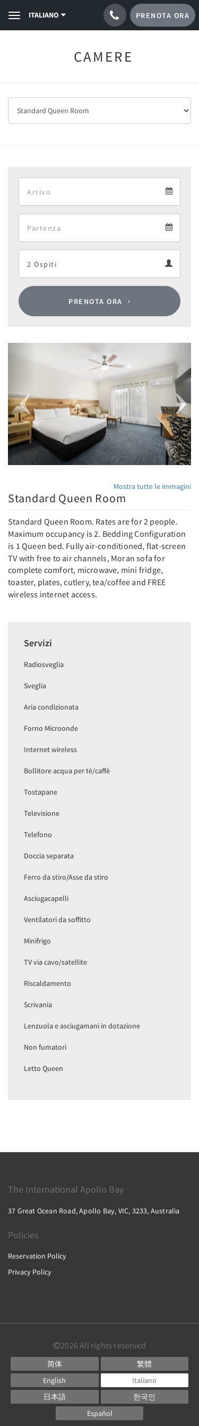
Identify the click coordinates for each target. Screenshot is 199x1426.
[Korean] (145, 1397)
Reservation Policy (37, 1256)
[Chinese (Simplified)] (55, 1364)
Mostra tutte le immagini (152, 486)
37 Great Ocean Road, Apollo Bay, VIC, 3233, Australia (94, 1211)
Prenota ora (95, 301)
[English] (55, 1380)
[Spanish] (100, 1413)
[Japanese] (55, 1397)
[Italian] (145, 1380)
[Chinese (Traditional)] (145, 1364)
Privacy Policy (29, 1272)
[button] (22, 404)
